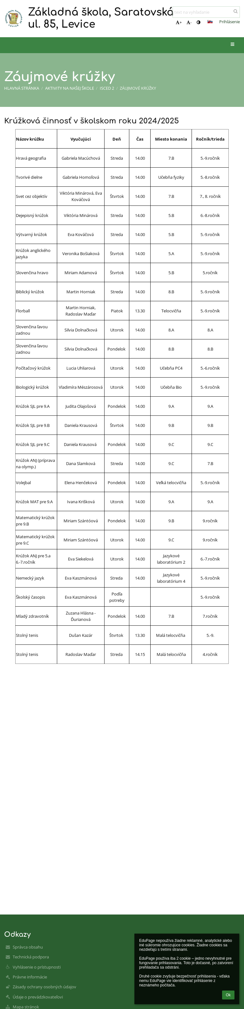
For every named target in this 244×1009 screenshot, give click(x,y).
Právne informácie (30, 977)
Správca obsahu (28, 947)
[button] (210, 21)
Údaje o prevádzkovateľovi (38, 997)
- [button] (189, 22)
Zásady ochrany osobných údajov (44, 987)
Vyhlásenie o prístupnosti (37, 967)
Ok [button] (228, 995)
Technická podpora (31, 957)
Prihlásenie (229, 21)
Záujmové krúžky (138, 88)
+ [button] (179, 22)
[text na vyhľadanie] (206, 12)
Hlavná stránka (21, 88)
